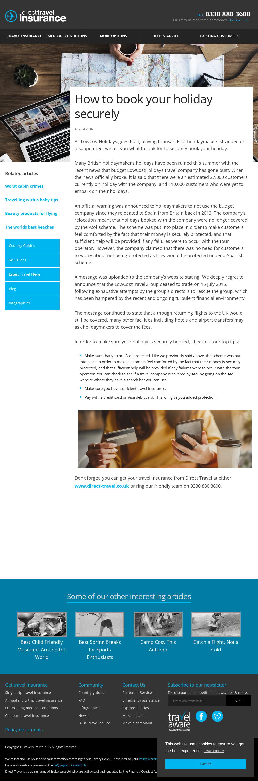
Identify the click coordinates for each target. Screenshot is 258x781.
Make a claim (133, 715)
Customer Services (138, 692)
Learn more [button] (214, 751)
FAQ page (60, 765)
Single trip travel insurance (28, 692)
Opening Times (239, 20)
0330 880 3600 (223, 13)
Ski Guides (17, 260)
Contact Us (78, 765)
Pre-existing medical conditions (31, 707)
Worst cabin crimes (24, 186)
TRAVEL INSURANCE (25, 36)
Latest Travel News (25, 274)
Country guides (91, 692)
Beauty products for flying (31, 213)
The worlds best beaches (29, 227)
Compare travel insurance (27, 715)
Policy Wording (149, 759)
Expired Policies (135, 707)
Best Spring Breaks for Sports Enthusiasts (100, 650)
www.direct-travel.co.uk (102, 486)
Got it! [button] (205, 764)
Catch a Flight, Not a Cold (216, 646)
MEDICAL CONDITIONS (67, 36)
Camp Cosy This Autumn (158, 646)
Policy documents (24, 730)
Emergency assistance (141, 700)
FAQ (81, 700)
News (83, 715)
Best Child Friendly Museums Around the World (42, 650)
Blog (12, 288)
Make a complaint (137, 723)
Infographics (19, 303)
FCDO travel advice (94, 723)
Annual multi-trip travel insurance (34, 700)
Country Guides (22, 245)
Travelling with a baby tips (31, 200)
